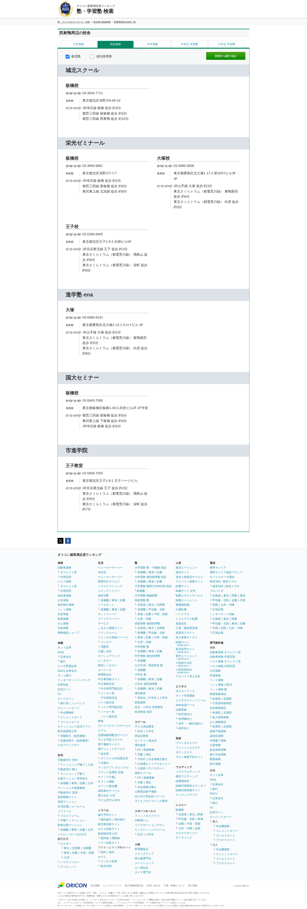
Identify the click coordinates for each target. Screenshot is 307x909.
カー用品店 (141, 867)
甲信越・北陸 (156, 609)
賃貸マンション (67, 801)
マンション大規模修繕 (71, 787)
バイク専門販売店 (112, 707)
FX (59, 694)
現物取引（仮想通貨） (74, 735)
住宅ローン (64, 689)
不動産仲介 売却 (68, 759)
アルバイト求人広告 (188, 676)
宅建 (140, 754)
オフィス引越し (107, 776)
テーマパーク (184, 837)
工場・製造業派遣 (187, 628)
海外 (111, 852)
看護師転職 (182, 604)
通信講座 (140, 745)
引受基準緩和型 (222, 703)
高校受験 (115, 44)
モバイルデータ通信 (222, 577)
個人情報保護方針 (134, 885)
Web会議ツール (185, 705)
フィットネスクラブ (147, 815)
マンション (67, 764)
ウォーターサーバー (110, 567)
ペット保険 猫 (218, 689)
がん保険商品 (218, 722)
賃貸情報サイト (67, 797)
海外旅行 (119, 819)
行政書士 (142, 763)
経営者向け (185, 714)
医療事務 (149, 749)
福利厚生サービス (109, 790)
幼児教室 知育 (143, 711)
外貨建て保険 (218, 740)
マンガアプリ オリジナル (113, 767)
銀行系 (64, 703)
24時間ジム (142, 820)
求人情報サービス (187, 637)
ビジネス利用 (109, 861)
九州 (90, 783)
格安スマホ (232, 586)
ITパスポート (156, 768)
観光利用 (106, 866)
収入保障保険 (220, 717)
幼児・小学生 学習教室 (149, 707)
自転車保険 (64, 595)
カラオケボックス (187, 833)
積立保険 (215, 763)
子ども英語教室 (144, 726)
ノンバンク (78, 703)
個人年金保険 (218, 754)
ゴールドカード (69, 722)
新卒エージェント (187, 657)
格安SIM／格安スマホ (223, 581)
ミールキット (106, 604)
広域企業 (217, 609)
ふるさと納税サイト (110, 628)
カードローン (66, 698)
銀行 (63, 661)
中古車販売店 (106, 683)
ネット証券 (64, 647)
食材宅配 (103, 595)
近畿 (82, 783)
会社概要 (95, 885)
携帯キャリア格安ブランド (226, 572)
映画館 (180, 809)
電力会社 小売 (106, 795)
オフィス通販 (106, 781)
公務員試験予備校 (146, 791)
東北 (66, 848)
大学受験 (78, 44)
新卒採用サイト (185, 650)
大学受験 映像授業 (146, 595)
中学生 (152, 697)
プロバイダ (216, 590)
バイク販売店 (106, 702)
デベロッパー (68, 866)
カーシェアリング (109, 655)
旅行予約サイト (107, 814)
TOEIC (141, 759)
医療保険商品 (218, 694)
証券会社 (65, 656)
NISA (61, 652)
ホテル (102, 856)
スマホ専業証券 (67, 666)
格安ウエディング (187, 776)
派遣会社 (181, 623)
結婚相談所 (182, 781)
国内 (103, 852)
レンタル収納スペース (114, 637)
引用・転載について (174, 885)
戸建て (81, 764)
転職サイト (182, 586)
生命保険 (63, 614)
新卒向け (183, 728)
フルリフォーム (69, 815)
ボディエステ (184, 752)
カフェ (102, 730)
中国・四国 (87, 852)
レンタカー (105, 660)
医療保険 (63, 618)
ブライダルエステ (187, 742)
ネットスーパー (107, 614)
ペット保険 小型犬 (221, 684)
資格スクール (143, 773)
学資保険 (63, 628)
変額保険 (215, 759)
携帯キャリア (218, 567)
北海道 (141, 604)
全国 (197, 828)
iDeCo (213, 793)
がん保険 (63, 623)
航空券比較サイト (109, 824)
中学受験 (152, 44)
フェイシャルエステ (188, 747)
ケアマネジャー (160, 763)
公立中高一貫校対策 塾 (149, 665)
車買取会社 (105, 674)
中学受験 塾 (142, 646)
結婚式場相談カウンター (191, 785)
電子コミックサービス (111, 748)
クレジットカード (68, 707)
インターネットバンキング (74, 680)
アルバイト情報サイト (189, 581)
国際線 (116, 838)
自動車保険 (64, 567)
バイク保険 (64, 581)
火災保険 (63, 600)
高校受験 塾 (142, 600)
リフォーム (64, 811)
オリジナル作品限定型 (114, 758)
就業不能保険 (218, 731)
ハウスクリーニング (110, 586)
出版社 (105, 762)
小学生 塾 (140, 674)
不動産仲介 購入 (68, 769)
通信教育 (140, 693)
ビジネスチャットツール (191, 700)
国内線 (105, 838)
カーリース (105, 670)
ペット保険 (64, 609)
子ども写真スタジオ (110, 739)
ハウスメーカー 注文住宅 (72, 834)
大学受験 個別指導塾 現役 (150, 577)
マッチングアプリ (187, 794)
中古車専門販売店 (112, 688)
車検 (100, 721)
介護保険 (215, 745)
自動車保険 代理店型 (222, 656)
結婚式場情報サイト (188, 790)
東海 (74, 783)
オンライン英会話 (146, 740)
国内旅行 (106, 819)
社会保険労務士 (158, 759)
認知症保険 (216, 735)
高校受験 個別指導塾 (147, 623)
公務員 (141, 768)
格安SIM (217, 586)
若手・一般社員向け (190, 723)
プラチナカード (225, 840)
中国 (242, 600)
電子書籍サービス (109, 744)
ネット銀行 (64, 675)
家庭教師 (140, 702)
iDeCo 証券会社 (67, 670)
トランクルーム (107, 632)
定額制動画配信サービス (113, 735)
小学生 (163, 697)
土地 (90, 764)
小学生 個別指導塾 (146, 683)
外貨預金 (63, 684)
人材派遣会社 (184, 671)
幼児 (140, 731)
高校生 (141, 697)
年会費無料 (67, 712)
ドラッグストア (144, 853)
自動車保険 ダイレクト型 (225, 652)
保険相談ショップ (68, 632)
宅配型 (105, 646)
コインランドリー (109, 590)
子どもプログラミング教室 (151, 800)
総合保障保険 (218, 749)
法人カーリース (185, 690)
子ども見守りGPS (109, 800)
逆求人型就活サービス (189, 577)
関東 (200, 814)
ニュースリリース (112, 885)
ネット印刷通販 (185, 695)
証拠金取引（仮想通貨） (75, 740)
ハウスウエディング (188, 771)
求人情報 (192, 885)
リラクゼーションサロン (150, 825)
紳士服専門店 (143, 858)
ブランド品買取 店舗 (110, 772)
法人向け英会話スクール (150, 796)
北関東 (76, 848)
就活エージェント (187, 567)
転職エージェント (187, 600)
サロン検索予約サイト (189, 757)
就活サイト (182, 572)
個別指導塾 (101, 56)
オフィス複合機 (107, 786)
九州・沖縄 (144, 618)
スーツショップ (144, 863)
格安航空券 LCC (108, 833)
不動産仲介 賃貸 (68, 792)
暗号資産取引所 (67, 731)
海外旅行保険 (66, 604)
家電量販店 (141, 849)
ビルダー (65, 843)
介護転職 (181, 609)
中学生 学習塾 (189, 44)
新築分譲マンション (70, 825)
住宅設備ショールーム (71, 806)
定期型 (227, 698)
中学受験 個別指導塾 (147, 655)
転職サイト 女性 (186, 590)
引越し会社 (105, 651)
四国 (215, 604)
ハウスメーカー (69, 862)
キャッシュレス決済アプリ (74, 726)
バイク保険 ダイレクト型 (225, 661)
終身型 (216, 698)
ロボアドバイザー (68, 745)
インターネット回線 (222, 614)
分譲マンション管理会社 (73, 778)
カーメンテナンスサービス (114, 725)
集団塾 (73, 56)
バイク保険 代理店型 (222, 666)
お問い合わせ (153, 885)
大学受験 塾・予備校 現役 (150, 567)
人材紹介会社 (184, 664)
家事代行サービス (109, 581)
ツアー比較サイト (109, 842)
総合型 (105, 753)
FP (139, 749)
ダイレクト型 (68, 572)
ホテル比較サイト (109, 828)
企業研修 (181, 709)
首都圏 (64, 783)
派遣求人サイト (185, 632)
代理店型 (65, 577)
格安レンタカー (107, 665)
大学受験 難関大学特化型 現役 (153, 586)
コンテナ (106, 642)
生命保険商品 (218, 707)
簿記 (148, 754)
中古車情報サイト (109, 679)
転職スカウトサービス (189, 595)
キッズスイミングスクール (150, 829)
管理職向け (185, 718)
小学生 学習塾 (226, 44)
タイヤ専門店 (143, 872)
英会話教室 (141, 735)
